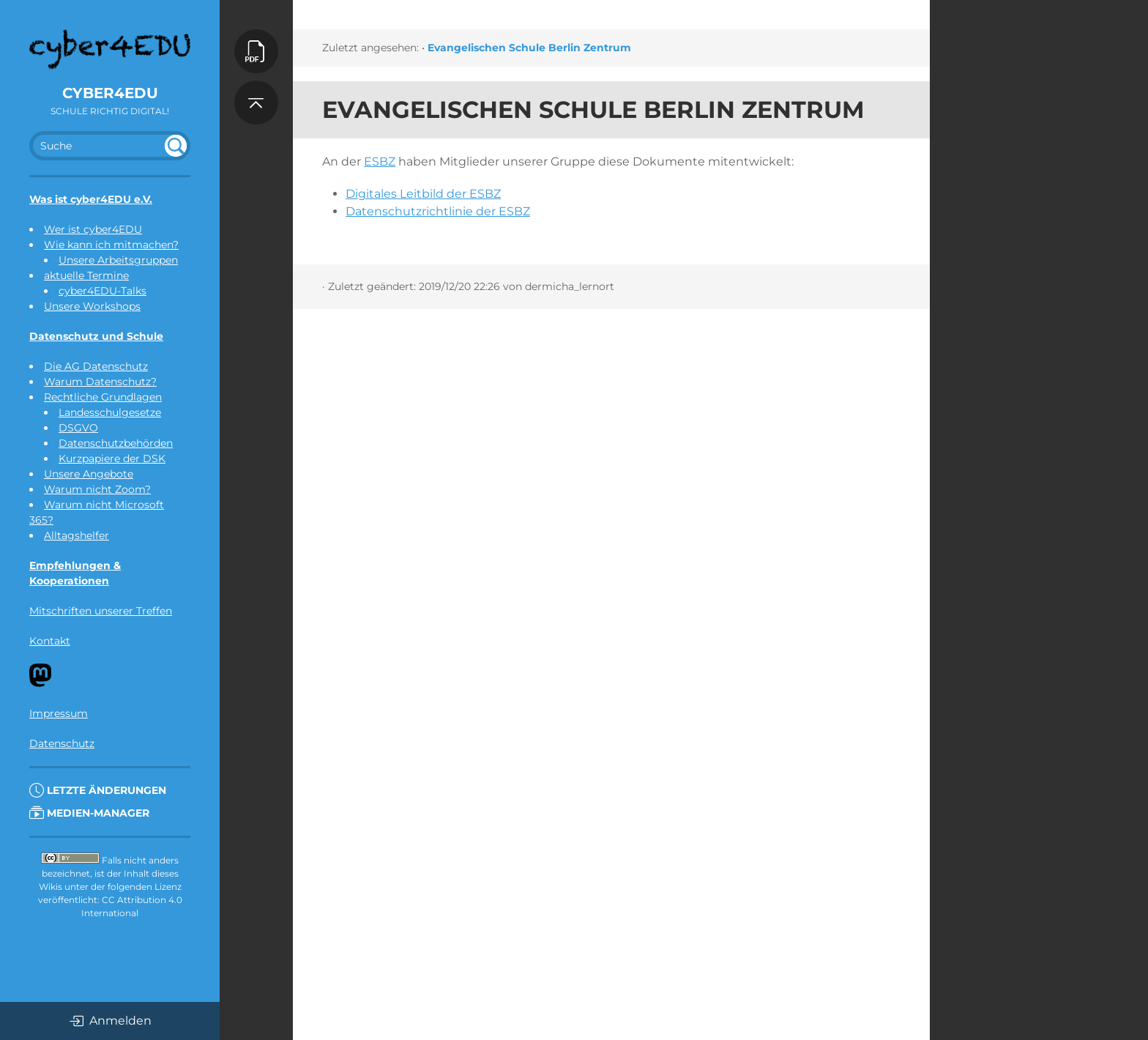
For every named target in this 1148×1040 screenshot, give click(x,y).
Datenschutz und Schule (96, 336)
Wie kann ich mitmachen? (111, 244)
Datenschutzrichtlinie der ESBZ (438, 211)
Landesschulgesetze (110, 412)
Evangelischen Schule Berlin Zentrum (529, 47)
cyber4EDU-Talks (102, 290)
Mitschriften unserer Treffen (100, 610)
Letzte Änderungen (97, 790)
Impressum (58, 713)
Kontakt (49, 640)
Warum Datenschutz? (100, 381)
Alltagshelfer (76, 535)
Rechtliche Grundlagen (103, 397)
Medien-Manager (89, 813)
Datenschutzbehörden (116, 443)
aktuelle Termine (86, 275)
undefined (176, 146)
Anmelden (110, 1021)
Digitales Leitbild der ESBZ (423, 194)
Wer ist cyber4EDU (93, 229)
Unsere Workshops (92, 306)
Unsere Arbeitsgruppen (118, 260)
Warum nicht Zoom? (97, 489)
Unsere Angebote (88, 473)
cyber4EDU (110, 93)
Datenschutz (61, 743)
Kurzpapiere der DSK (112, 458)
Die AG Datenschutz (96, 366)
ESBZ (379, 161)
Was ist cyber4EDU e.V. (90, 199)
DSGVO (78, 427)
